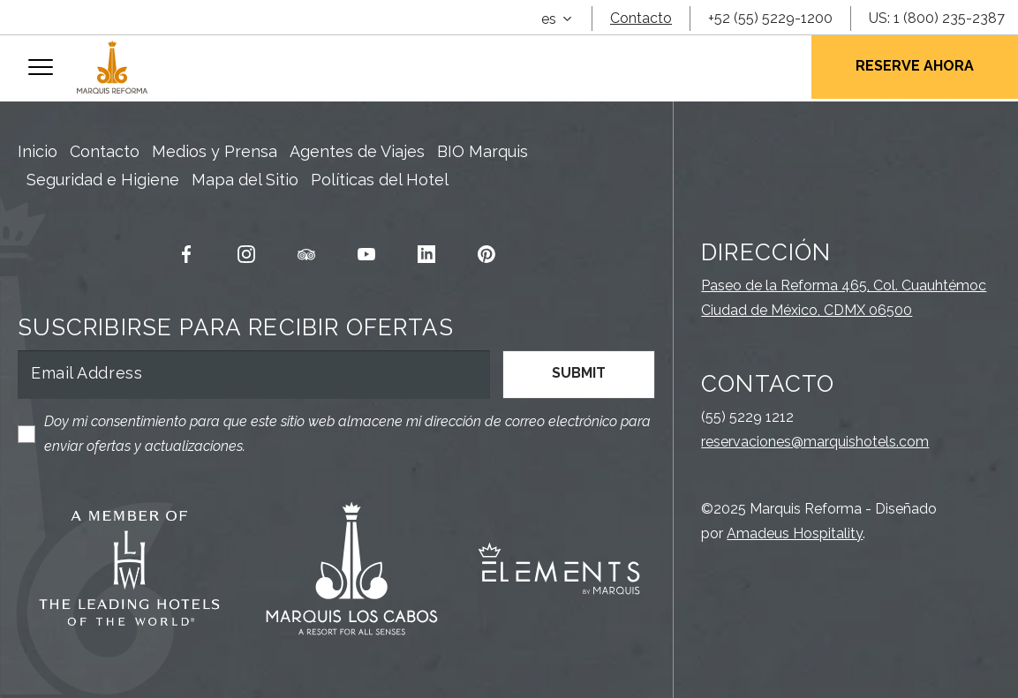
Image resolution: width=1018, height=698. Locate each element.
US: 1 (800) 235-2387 (937, 18)
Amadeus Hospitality (795, 533)
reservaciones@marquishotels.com (815, 441)
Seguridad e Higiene (102, 179)
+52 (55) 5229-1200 (770, 18)
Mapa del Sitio (245, 179)
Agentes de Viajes (357, 151)
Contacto (641, 18)
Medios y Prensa (214, 151)
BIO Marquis (482, 151)
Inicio (37, 151)
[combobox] (556, 19)
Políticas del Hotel (380, 179)
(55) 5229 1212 (747, 417)
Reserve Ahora (915, 65)
